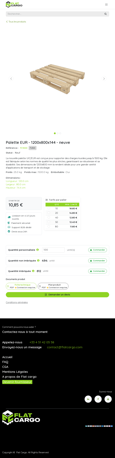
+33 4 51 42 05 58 (41, 342)
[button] (11, 78)
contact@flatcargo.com (65, 347)
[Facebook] (98, 399)
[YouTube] (108, 399)
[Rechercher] (105, 14)
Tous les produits (16, 21)
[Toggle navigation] (106, 4)
